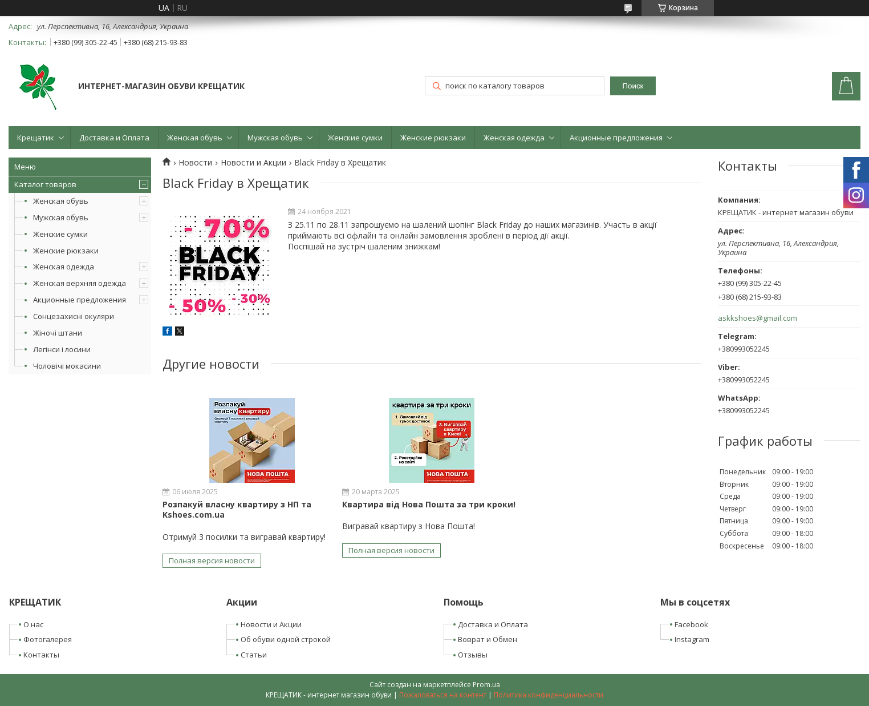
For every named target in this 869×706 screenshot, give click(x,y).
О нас (33, 624)
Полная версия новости (212, 560)
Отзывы (473, 654)
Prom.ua (486, 684)
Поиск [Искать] (632, 86)
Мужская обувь (275, 137)
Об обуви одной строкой (286, 639)
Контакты (41, 654)
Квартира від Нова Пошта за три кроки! (428, 504)
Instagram (692, 639)
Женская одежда (514, 137)
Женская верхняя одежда (79, 283)
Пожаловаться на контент (442, 695)
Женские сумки (355, 137)
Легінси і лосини (62, 349)
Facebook (691, 624)
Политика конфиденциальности (548, 695)
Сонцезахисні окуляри (73, 316)
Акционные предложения (616, 137)
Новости (195, 163)
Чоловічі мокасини (67, 366)
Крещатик (35, 137)
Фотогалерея (47, 639)
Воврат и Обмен (487, 639)
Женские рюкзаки (433, 137)
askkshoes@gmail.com (757, 318)
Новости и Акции (253, 163)
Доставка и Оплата (114, 137)
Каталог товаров (45, 184)
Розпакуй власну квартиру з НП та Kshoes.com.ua (237, 509)
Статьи (254, 654)
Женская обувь (194, 137)
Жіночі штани (57, 333)
